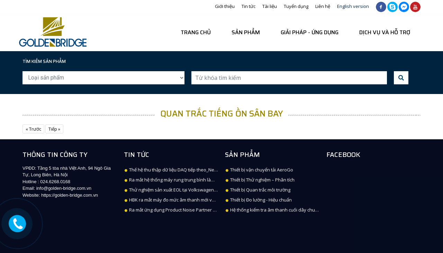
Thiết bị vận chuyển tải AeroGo (259, 170)
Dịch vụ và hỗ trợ (384, 32)
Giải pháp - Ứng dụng (309, 32)
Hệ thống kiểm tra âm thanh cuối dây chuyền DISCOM (283, 210)
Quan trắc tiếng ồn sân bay (221, 113)
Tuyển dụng (296, 6)
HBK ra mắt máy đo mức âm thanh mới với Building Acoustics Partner (198, 200)
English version (353, 6)
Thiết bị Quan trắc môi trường (258, 190)
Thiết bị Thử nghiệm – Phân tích (260, 180)
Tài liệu (269, 6)
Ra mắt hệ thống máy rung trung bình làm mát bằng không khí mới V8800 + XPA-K (210, 180)
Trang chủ (196, 32)
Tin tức (248, 6)
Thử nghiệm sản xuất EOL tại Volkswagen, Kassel (177, 190)
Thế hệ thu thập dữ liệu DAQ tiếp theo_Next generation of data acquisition (203, 170)
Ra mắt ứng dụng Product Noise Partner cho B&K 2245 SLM (188, 210)
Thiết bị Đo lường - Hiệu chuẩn (259, 200)
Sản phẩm (246, 32)
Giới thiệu (225, 6)
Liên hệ (322, 6)
